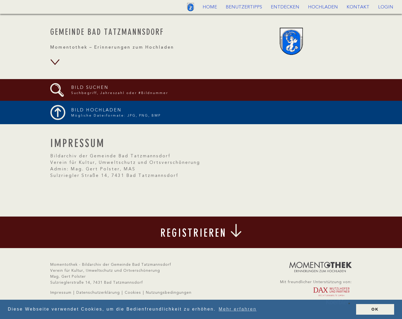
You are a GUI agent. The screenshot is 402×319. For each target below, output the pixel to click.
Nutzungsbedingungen (168, 293)
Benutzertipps (244, 7)
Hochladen (323, 7)
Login (385, 7)
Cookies (133, 293)
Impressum (60, 293)
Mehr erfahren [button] (238, 309)
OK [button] (375, 309)
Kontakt (358, 7)
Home (210, 7)
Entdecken (285, 7)
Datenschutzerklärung (98, 293)
